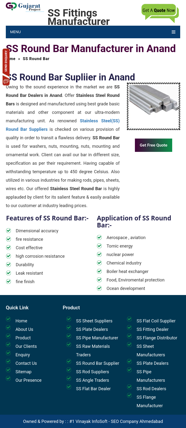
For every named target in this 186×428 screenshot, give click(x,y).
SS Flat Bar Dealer (93, 388)
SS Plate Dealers (92, 329)
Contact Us (26, 363)
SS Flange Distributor (157, 337)
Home (21, 320)
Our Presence (28, 380)
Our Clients (26, 346)
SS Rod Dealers (151, 388)
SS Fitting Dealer (153, 329)
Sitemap (23, 371)
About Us (24, 329)
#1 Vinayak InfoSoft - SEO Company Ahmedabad (116, 421)
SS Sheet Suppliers (94, 320)
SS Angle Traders (92, 380)
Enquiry (23, 354)
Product (23, 337)
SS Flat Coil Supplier (156, 320)
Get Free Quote (153, 145)
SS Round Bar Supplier (97, 363)
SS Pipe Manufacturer (97, 337)
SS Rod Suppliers (92, 371)
